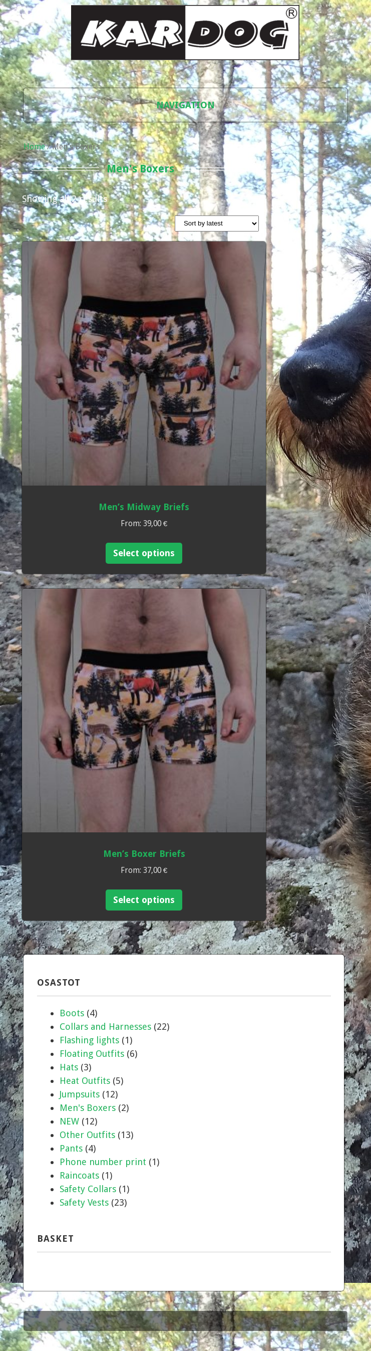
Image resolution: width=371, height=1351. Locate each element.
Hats (69, 1067)
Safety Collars (88, 1189)
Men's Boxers (88, 1107)
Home (34, 146)
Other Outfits (87, 1135)
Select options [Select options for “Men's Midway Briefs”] (144, 553)
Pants (71, 1148)
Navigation (185, 105)
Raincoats (79, 1175)
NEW (69, 1121)
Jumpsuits (80, 1094)
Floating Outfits (92, 1053)
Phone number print (103, 1162)
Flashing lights (89, 1040)
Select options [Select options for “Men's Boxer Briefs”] (144, 899)
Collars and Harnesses (105, 1026)
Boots (72, 1013)
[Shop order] (217, 223)
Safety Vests (84, 1202)
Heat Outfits (85, 1080)
